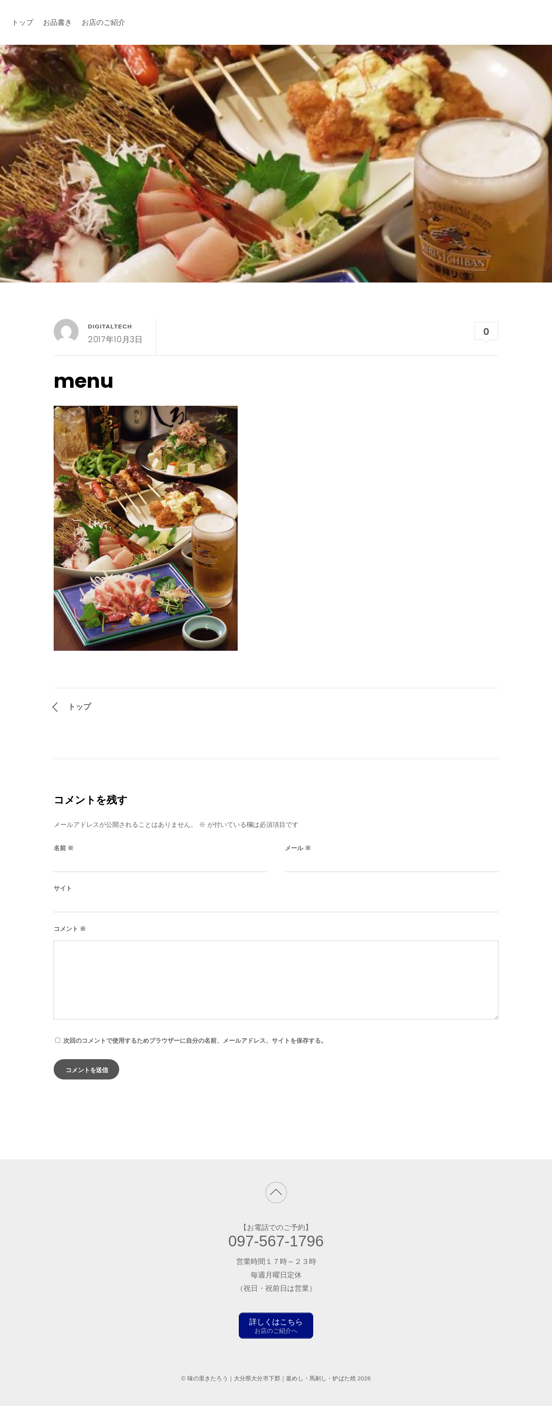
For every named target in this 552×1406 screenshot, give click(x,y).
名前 (64, 848)
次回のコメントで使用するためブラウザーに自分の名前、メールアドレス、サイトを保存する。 (195, 1040)
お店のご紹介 (103, 22)
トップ (22, 22)
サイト (63, 888)
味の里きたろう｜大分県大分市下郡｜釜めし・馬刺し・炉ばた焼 (271, 1377)
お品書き (57, 22)
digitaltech (110, 326)
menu (83, 381)
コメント (70, 928)
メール (298, 848)
